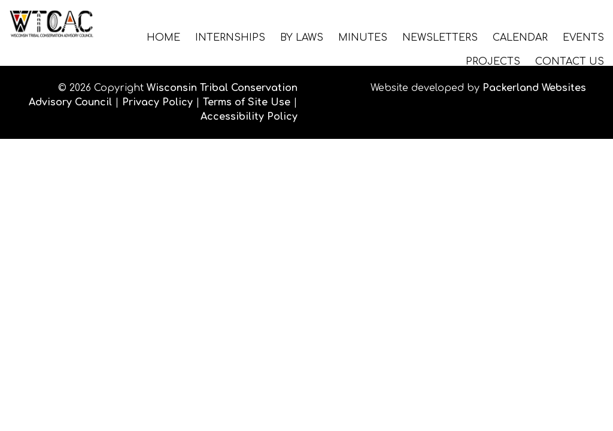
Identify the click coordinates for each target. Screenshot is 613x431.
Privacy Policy (157, 102)
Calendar (520, 37)
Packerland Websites (534, 88)
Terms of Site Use (246, 102)
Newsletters (440, 37)
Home (163, 37)
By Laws (301, 37)
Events (583, 37)
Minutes (362, 37)
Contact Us (569, 61)
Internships (230, 37)
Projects (493, 61)
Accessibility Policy (249, 116)
